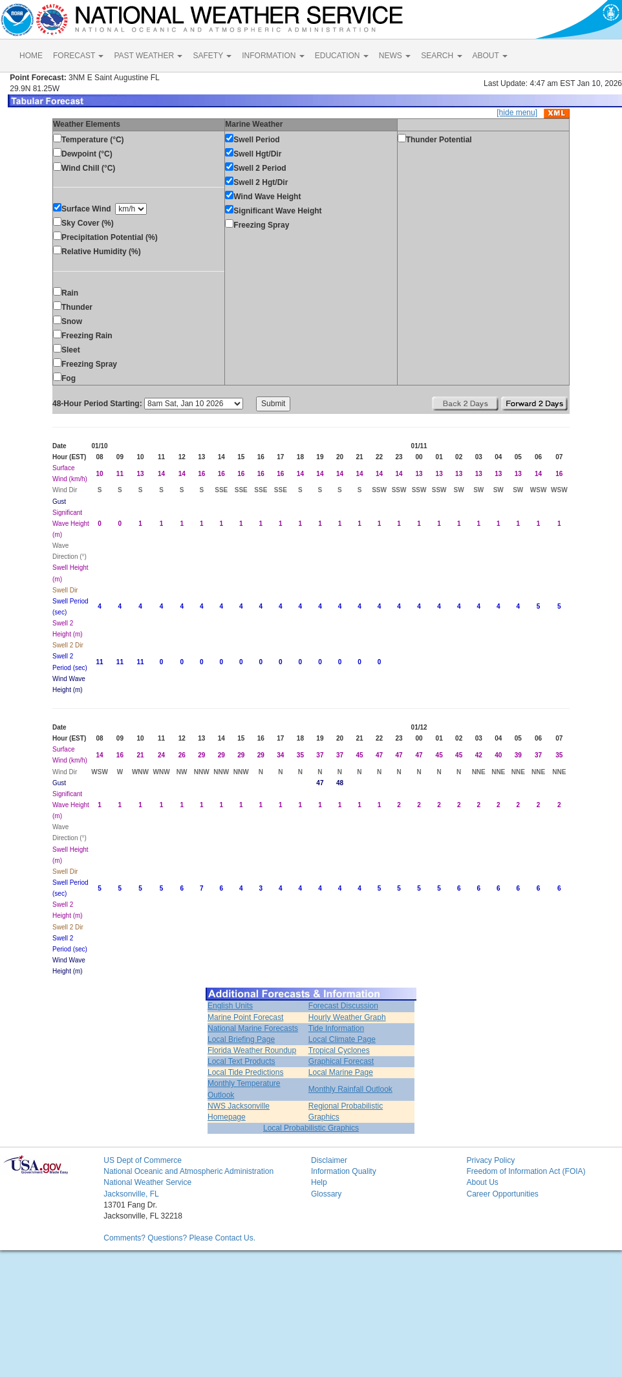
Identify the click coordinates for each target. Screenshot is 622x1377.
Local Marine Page (340, 1072)
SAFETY (212, 55)
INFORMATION (273, 55)
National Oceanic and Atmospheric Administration (188, 1171)
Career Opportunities (502, 1193)
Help (319, 1182)
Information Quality (343, 1171)
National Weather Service (147, 1182)
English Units (230, 1005)
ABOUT (490, 55)
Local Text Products (241, 1061)
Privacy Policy (490, 1160)
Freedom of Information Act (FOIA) (525, 1171)
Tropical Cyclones (339, 1050)
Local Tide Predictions (245, 1072)
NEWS (395, 55)
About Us (482, 1182)
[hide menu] (517, 112)
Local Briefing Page (241, 1039)
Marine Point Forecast (245, 1017)
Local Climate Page (342, 1039)
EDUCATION (342, 55)
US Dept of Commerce (142, 1160)
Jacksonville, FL (130, 1193)
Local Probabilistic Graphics (311, 1128)
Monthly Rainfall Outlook (350, 1089)
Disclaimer (329, 1160)
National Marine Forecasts (253, 1028)
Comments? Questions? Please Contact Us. (179, 1237)
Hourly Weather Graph (347, 1017)
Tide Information (336, 1028)
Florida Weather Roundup (252, 1050)
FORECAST (78, 55)
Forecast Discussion (343, 1005)
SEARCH (441, 55)
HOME (31, 55)
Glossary (326, 1193)
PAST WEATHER (148, 55)
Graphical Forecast (341, 1061)
